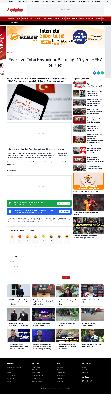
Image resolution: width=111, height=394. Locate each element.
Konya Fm (10, 378)
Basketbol (60, 378)
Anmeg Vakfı (11, 370)
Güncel (18, 18)
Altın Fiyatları (36, 373)
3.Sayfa (44, 18)
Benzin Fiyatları (37, 381)
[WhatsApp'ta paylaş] (102, 73)
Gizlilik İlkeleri (86, 373)
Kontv (9, 373)
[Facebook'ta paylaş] (94, 73)
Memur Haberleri (38, 375)
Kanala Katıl (64, 203)
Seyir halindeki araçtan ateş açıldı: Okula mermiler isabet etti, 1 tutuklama (46, 23)
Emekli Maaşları (37, 378)
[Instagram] (91, 381)
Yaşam (56, 18)
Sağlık (68, 18)
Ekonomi (25, 18)
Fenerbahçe (61, 375)
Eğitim (50, 18)
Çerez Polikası (86, 370)
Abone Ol (65, 211)
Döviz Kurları (36, 370)
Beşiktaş (59, 370)
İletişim (98, 18)
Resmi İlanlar (90, 18)
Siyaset (37, 18)
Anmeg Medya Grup (14, 367)
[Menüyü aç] (103, 19)
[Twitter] (88, 381)
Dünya (63, 18)
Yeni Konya (11, 375)
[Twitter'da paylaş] (98, 73)
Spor (31, 18)
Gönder (65, 277)
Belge (9, 381)
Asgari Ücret (36, 367)
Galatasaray (61, 373)
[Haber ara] (102, 22)
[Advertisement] (66, 9)
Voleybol (60, 381)
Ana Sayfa (10, 18)
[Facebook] (83, 381)
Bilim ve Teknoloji (78, 18)
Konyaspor (60, 367)
